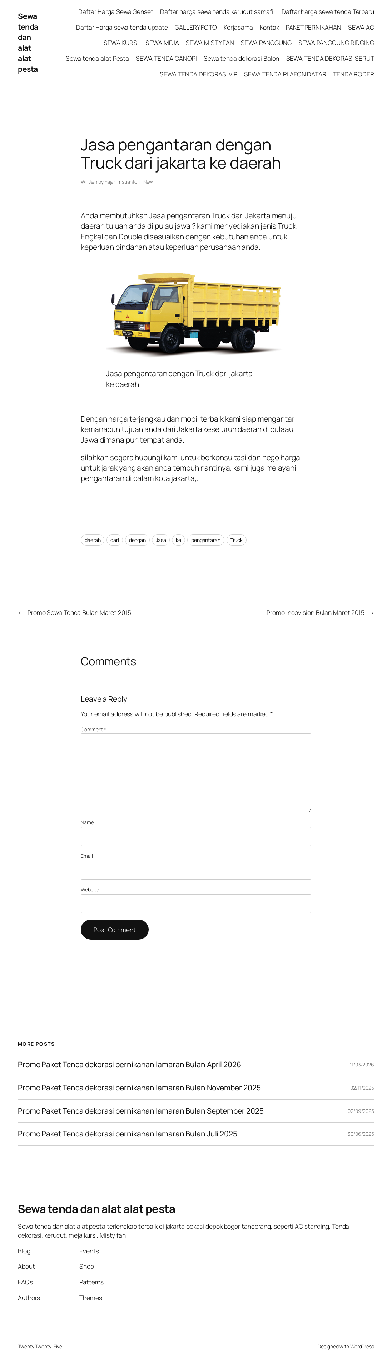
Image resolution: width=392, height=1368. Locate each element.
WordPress (362, 1346)
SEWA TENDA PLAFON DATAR (285, 74)
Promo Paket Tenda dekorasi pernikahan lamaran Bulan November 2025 (139, 1088)
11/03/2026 (362, 1064)
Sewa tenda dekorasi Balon (241, 58)
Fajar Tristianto (121, 181)
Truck (236, 540)
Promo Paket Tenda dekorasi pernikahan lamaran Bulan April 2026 (130, 1064)
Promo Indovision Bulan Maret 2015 (315, 612)
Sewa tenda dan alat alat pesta (28, 42)
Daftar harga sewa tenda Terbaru (328, 11)
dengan (137, 540)
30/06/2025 (361, 1133)
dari (114, 540)
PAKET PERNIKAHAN (313, 27)
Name (87, 822)
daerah (92, 540)
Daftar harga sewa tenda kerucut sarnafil (217, 11)
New (148, 181)
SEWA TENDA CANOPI (166, 58)
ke (178, 540)
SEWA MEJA (162, 42)
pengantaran (205, 540)
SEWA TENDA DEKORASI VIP (198, 74)
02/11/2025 (362, 1087)
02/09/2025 (361, 1111)
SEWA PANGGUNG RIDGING (336, 42)
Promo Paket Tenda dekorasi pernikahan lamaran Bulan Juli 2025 (128, 1134)
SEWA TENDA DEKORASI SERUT (330, 58)
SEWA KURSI (121, 42)
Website (90, 889)
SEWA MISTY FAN (210, 42)
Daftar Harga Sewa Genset (115, 11)
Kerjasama (238, 27)
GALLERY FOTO (196, 27)
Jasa (161, 540)
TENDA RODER (353, 74)
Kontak (269, 27)
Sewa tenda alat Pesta (97, 58)
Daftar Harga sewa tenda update (122, 27)
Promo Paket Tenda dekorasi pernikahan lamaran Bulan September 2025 (140, 1111)
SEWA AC (361, 27)
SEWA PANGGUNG (266, 42)
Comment (93, 729)
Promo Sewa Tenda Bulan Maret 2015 (79, 612)
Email (87, 855)
